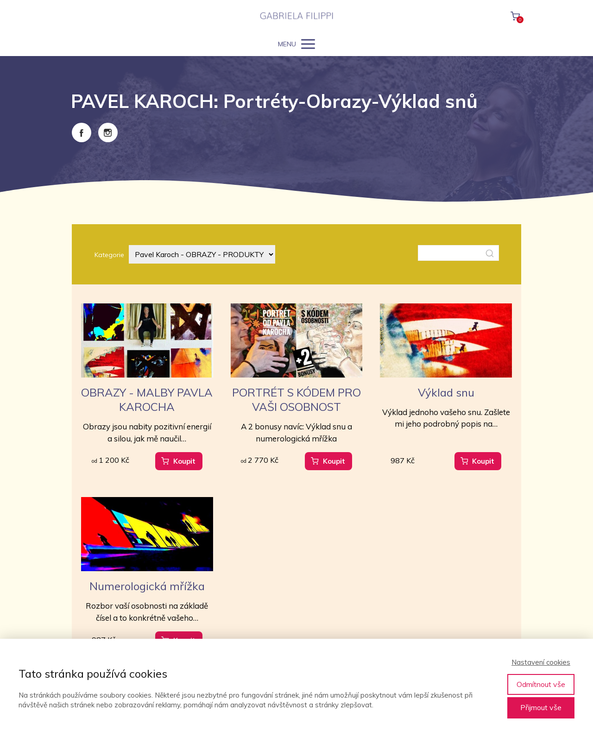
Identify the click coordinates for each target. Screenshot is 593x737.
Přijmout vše (540, 707)
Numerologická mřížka (147, 586)
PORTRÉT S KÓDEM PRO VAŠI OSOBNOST (296, 399)
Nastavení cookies (540, 662)
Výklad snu (446, 392)
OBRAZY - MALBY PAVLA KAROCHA (147, 399)
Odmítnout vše (541, 684)
